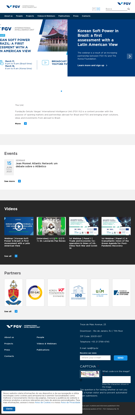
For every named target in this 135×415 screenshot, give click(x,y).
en (98, 9)
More (18, 124)
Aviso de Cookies (43, 403)
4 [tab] (74, 91)
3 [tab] (70, 91)
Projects (30, 16)
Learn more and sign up (91, 65)
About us (8, 16)
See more (9, 181)
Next (129, 56)
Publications (64, 16)
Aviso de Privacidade (70, 403)
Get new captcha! (81, 380)
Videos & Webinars (46, 16)
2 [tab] (65, 91)
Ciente (9, 409)
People (19, 16)
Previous (6, 56)
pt (94, 9)
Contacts (86, 16)
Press (75, 16)
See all (7, 256)
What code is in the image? (116, 371)
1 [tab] (61, 91)
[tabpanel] (67, 48)
